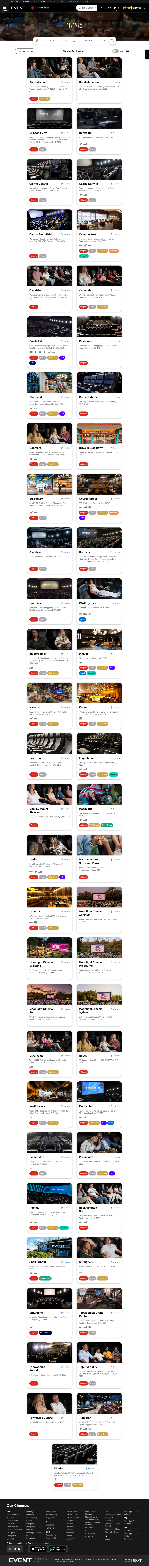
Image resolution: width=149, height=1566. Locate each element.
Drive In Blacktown (14, 1530)
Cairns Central (71, 1512)
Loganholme (71, 1539)
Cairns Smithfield (72, 1518)
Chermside (70, 1527)
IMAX (62, 1)
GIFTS (86, 1)
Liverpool (30, 1524)
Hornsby (29, 1512)
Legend (70, 1561)
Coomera (69, 1530)
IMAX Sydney (31, 1518)
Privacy (57, 1559)
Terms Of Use (111, 1559)
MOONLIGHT (74, 1)
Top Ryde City (51, 1515)
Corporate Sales (61, 1561)
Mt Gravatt (89, 1528)
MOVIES (26, 1)
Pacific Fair (89, 1537)
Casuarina (50, 1525)
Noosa (87, 1531)
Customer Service (77, 1559)
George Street (12, 1536)
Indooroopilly (71, 1533)
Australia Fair (51, 1535)
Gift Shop (88, 1559)
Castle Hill (11, 1524)
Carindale (69, 1524)
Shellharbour (51, 1512)
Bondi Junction (13, 1515)
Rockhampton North (113, 1515)
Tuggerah (50, 1518)
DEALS (52, 1)
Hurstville (30, 1515)
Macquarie (30, 1527)
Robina (108, 1512)
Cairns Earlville (72, 1515)
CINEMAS (14, 1)
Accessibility (66, 1559)
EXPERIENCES (39, 1)
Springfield (109, 1518)
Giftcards (96, 1559)
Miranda (29, 1530)
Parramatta (30, 1538)
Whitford (127, 1539)
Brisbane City (51, 1538)
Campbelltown (12, 1521)
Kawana (69, 1536)
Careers (102, 1559)
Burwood (10, 1518)
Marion (107, 1539)
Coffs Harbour (12, 1527)
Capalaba (69, 1521)
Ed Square (11, 1533)
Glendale (10, 1539)
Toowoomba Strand (112, 1529)
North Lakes (90, 1534)
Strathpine (109, 1521)
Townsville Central (112, 1532)
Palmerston (50, 1528)
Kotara (29, 1521)
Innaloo (127, 1531)
